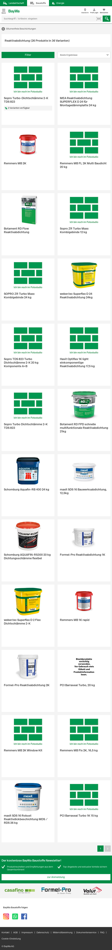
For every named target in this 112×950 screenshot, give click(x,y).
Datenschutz (43, 932)
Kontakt (5, 932)
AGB (15, 932)
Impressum (27, 932)
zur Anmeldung (56, 877)
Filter (28, 55)
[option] (20, 890)
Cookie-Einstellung (11, 938)
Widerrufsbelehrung (62, 932)
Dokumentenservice (86, 932)
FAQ (102, 932)
